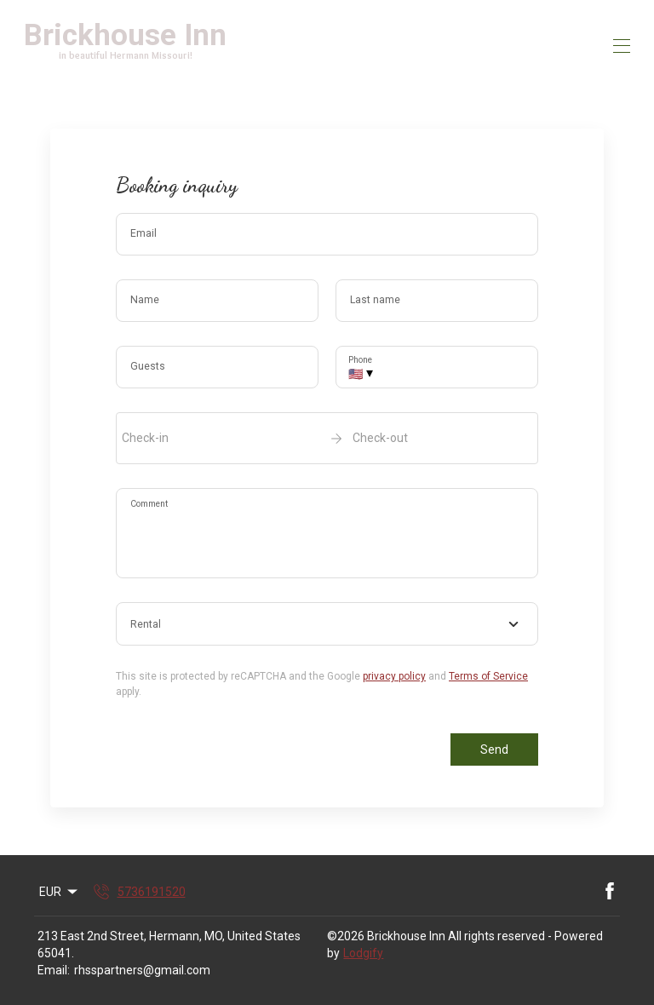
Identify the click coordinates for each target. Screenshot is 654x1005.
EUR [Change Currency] (59, 891)
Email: (53, 970)
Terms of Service (488, 676)
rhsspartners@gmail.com (142, 970)
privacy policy (394, 676)
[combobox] (327, 624)
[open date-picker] (327, 437)
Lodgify (363, 953)
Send (494, 749)
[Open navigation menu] (621, 46)
